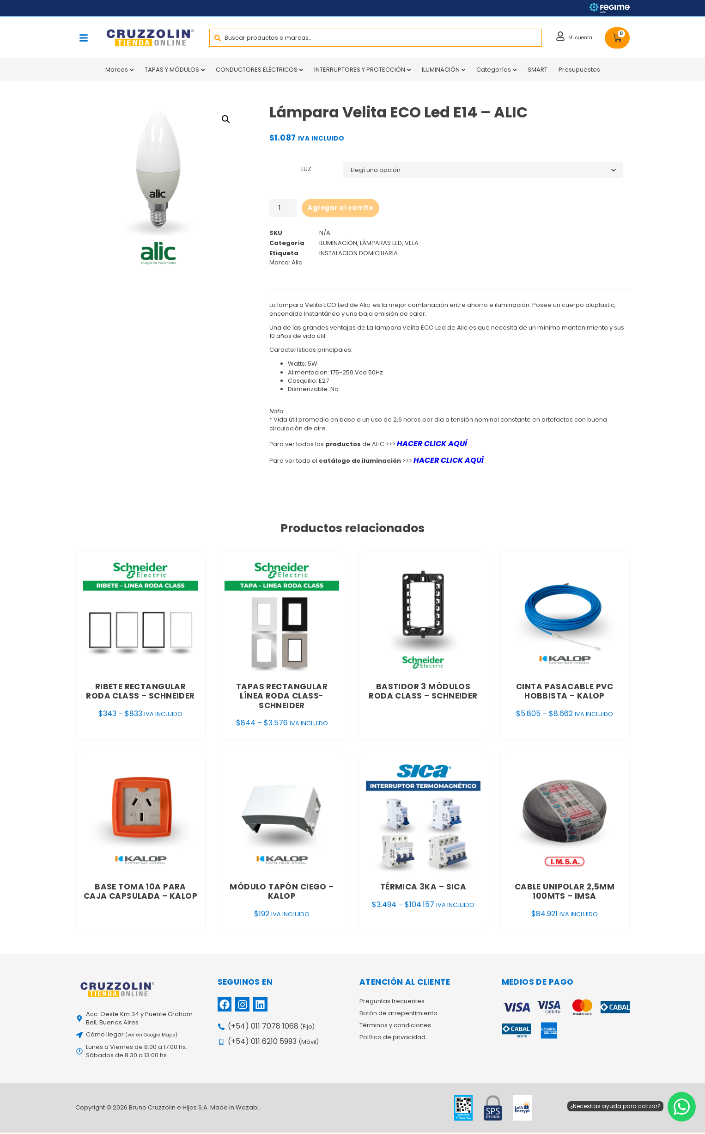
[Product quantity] (283, 209)
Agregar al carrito (342, 208)
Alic (297, 264)
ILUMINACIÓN (338, 244)
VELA (412, 244)
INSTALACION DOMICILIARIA (358, 254)
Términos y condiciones (395, 1027)
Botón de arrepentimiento (398, 1015)
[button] (83, 38)
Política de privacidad (392, 1039)
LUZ (306, 169)
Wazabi (247, 1109)
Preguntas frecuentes (392, 1003)
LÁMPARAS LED (381, 244)
